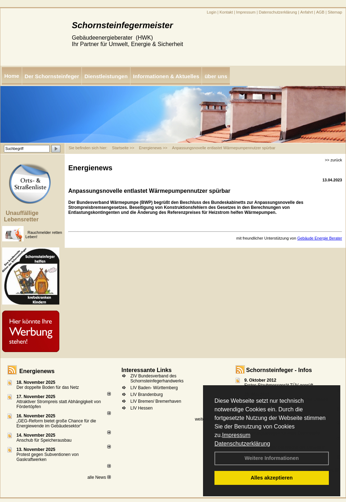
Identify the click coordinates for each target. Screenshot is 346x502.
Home (11, 76)
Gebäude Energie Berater (319, 238)
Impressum (236, 435)
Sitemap (335, 12)
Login (211, 12)
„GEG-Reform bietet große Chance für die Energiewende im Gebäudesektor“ (56, 423)
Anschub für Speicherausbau (43, 440)
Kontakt (226, 12)
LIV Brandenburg (146, 394)
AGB (320, 12)
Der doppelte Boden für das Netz (47, 387)
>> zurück (333, 160)
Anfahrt (306, 12)
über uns (215, 76)
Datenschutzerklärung (242, 444)
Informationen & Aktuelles (166, 76)
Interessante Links (147, 370)
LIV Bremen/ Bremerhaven (155, 401)
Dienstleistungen (106, 76)
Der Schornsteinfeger (52, 76)
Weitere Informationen (271, 458)
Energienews (37, 371)
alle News (98, 477)
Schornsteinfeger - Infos (279, 370)
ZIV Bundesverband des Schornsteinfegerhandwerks (157, 378)
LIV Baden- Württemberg (154, 387)
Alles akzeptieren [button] (272, 478)
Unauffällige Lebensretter (21, 216)
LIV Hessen (141, 408)
